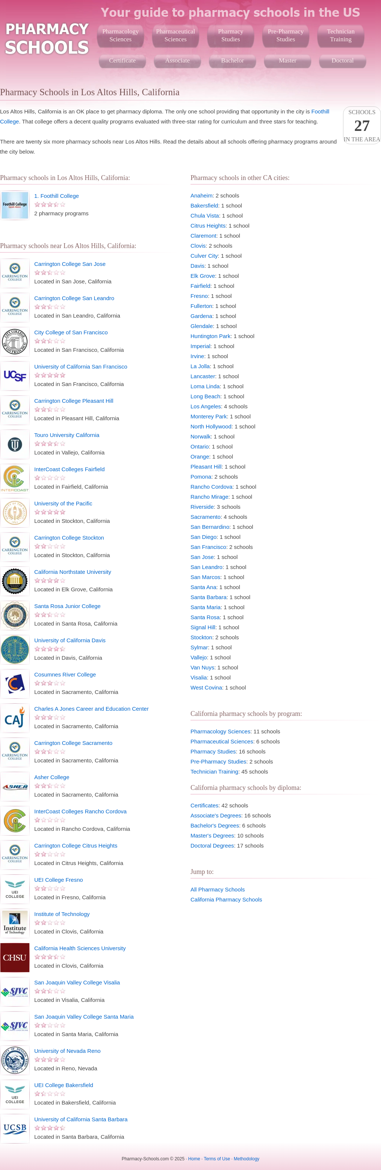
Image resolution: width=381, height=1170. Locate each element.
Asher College (51, 777)
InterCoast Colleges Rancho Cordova (80, 811)
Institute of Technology (62, 914)
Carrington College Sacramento (73, 743)
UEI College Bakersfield (63, 1085)
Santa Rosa (205, 617)
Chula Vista (204, 215)
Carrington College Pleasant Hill (73, 401)
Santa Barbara (208, 597)
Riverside (202, 507)
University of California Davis (70, 640)
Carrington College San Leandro (74, 298)
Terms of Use (217, 1158)
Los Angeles (205, 406)
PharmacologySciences (120, 35)
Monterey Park (208, 416)
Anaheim (201, 195)
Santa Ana (203, 587)
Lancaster (202, 376)
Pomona (200, 476)
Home (194, 1158)
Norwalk (200, 436)
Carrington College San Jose (70, 264)
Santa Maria (205, 607)
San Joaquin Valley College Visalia (77, 982)
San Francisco (208, 547)
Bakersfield (204, 205)
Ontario (199, 446)
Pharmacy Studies (213, 751)
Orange (199, 456)
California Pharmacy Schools (226, 899)
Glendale (201, 326)
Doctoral (342, 60)
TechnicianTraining (341, 35)
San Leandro (206, 567)
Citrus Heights (207, 225)
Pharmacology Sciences (220, 731)
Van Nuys (202, 667)
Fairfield (200, 286)
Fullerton (201, 306)
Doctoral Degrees (212, 845)
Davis (197, 266)
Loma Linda (205, 386)
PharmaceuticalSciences (175, 35)
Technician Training (214, 771)
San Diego (203, 537)
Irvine (197, 356)
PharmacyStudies (230, 35)
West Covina (206, 687)
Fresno (199, 296)
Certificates (204, 805)
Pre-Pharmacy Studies (218, 761)
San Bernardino (209, 527)
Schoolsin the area (362, 125)
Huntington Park (210, 336)
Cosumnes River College (65, 674)
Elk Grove (202, 276)
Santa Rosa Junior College (67, 606)
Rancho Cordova (211, 486)
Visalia (198, 677)
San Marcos (205, 577)
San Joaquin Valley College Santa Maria (84, 1016)
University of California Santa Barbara (81, 1119)
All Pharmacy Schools (217, 889)
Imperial (200, 346)
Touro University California (66, 435)
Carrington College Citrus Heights (75, 845)
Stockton (201, 637)
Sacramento (205, 517)
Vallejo (198, 657)
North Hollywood (210, 426)
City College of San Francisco (71, 332)
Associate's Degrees (215, 815)
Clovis (198, 245)
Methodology (246, 1158)
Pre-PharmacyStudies (286, 35)
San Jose (202, 557)
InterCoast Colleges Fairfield (69, 469)
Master (287, 60)
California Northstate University (72, 572)
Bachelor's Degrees (214, 825)
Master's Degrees (212, 835)
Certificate (122, 60)
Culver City (204, 256)
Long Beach (205, 396)
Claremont (203, 235)
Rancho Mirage (209, 497)
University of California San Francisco (80, 366)
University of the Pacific (63, 503)
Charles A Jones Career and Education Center (91, 708)
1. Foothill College (56, 196)
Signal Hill (202, 627)
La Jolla (200, 366)
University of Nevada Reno (67, 1051)
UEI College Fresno (58, 880)
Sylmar (199, 647)
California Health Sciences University (80, 948)
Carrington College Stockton (69, 537)
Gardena (201, 316)
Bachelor (232, 60)
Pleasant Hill (205, 466)
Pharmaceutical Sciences (221, 741)
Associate (177, 60)
